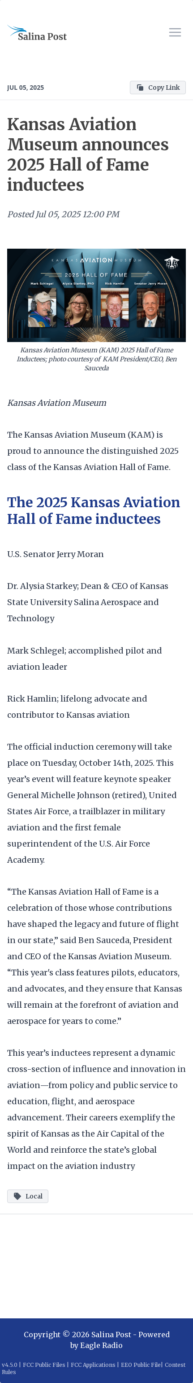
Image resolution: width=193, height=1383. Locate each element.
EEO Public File (141, 1364)
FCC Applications (93, 1364)
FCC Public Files (44, 1364)
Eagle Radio (101, 1345)
